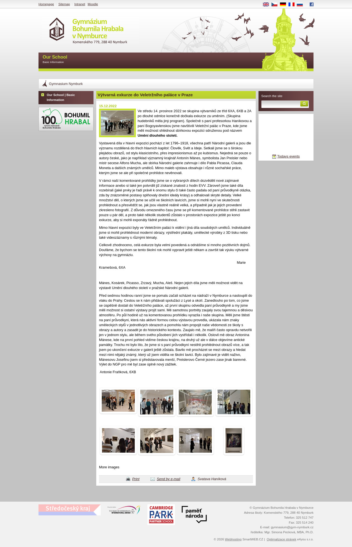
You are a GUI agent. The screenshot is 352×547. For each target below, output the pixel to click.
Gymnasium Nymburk (66, 84)
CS (276, 4)
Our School (55, 59)
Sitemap (64, 4)
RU (301, 4)
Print (135, 479)
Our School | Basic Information (61, 97)
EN (268, 4)
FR (293, 4)
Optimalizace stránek (281, 539)
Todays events (288, 156)
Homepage (46, 4)
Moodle (93, 4)
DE (285, 4)
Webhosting (233, 539)
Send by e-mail (168, 479)
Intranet (79, 4)
